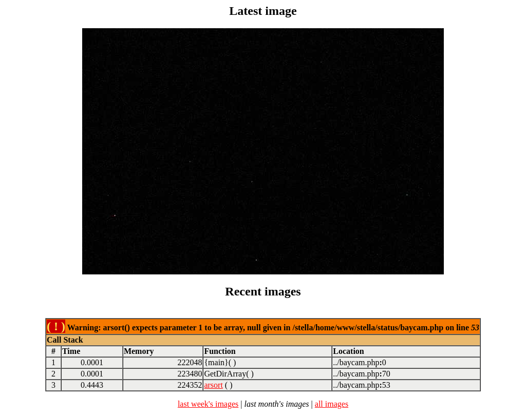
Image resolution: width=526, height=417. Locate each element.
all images (331, 404)
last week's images (208, 404)
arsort (213, 385)
